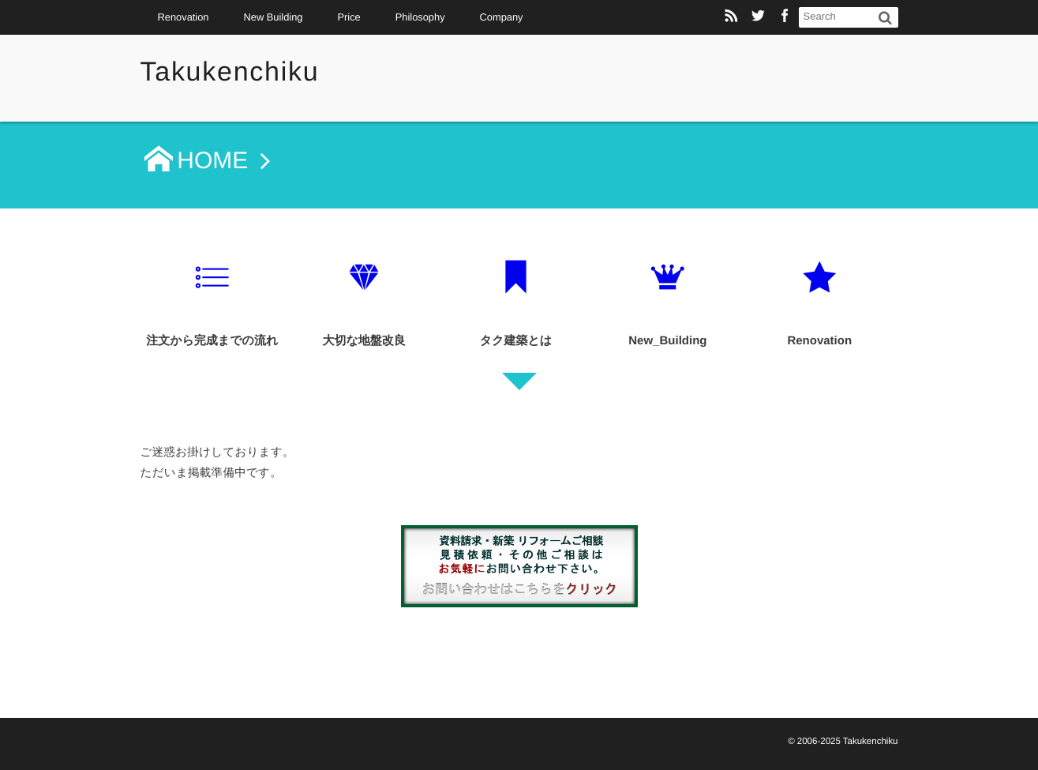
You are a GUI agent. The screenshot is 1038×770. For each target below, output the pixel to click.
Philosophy (420, 17)
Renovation (183, 17)
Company (501, 17)
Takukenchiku (230, 72)
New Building (272, 17)
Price (348, 17)
